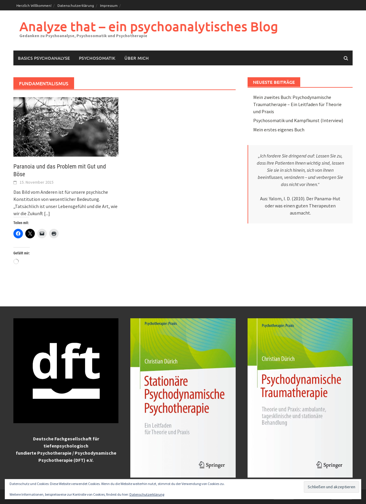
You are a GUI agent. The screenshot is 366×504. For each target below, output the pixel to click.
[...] (47, 213)
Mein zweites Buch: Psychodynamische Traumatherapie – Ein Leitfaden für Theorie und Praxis (297, 104)
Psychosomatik (97, 58)
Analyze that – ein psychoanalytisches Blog (148, 26)
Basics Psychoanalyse (44, 58)
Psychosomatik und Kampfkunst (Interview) (298, 120)
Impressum (109, 5)
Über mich (136, 58)
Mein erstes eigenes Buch (278, 130)
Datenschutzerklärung (75, 5)
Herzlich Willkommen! (33, 5)
